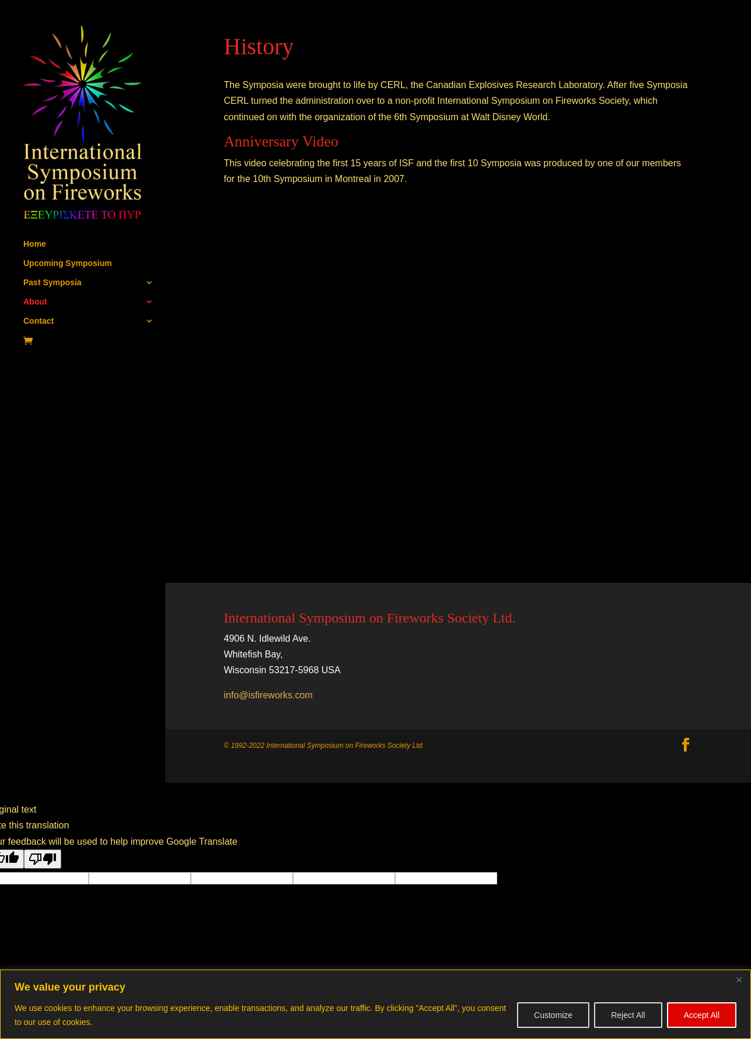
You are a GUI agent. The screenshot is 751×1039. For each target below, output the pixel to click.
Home (34, 244)
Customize (553, 1015)
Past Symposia (52, 282)
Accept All (701, 1015)
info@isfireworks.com (268, 695)
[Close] (739, 979)
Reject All (628, 1015)
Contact (38, 321)
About (35, 302)
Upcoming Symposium (67, 263)
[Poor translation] (42, 859)
